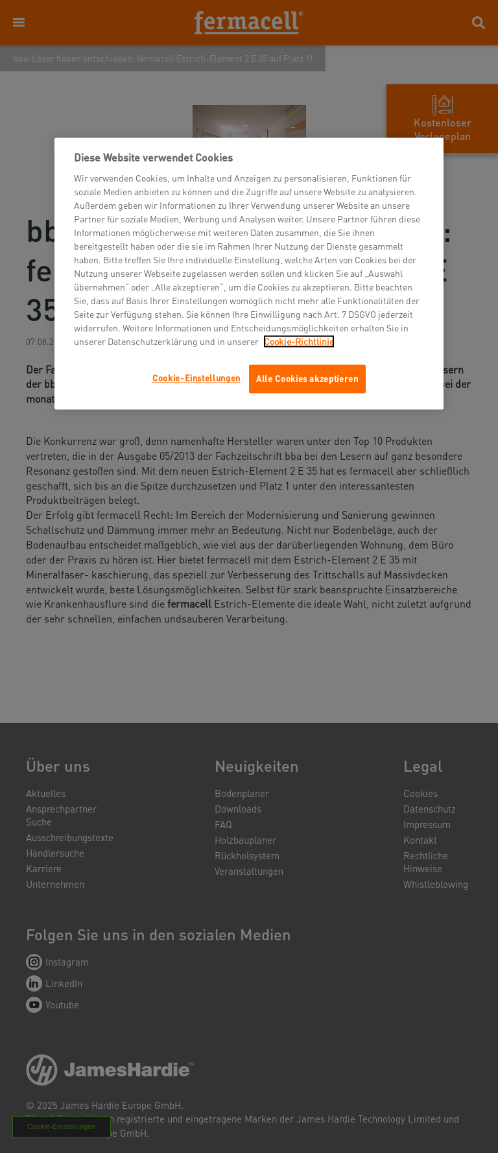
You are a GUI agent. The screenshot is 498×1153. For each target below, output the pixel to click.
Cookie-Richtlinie (299, 342)
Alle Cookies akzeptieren (307, 379)
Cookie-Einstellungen (196, 378)
